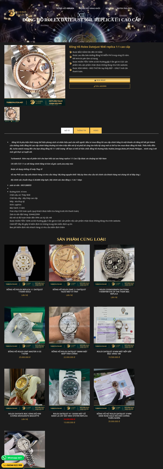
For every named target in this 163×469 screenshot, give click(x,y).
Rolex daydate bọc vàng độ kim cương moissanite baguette (101, 332)
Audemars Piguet (123, 5)
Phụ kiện (37, 14)
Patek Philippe (101, 5)
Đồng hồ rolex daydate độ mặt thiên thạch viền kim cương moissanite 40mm (62, 389)
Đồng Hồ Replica (42, 5)
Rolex (85, 5)
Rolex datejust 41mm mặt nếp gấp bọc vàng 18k (62, 331)
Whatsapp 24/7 (15, 457)
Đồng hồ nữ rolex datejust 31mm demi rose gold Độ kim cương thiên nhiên (22, 389)
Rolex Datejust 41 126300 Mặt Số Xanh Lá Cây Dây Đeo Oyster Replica (141, 332)
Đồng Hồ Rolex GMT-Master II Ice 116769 (141, 274)
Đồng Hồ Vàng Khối (66, 5)
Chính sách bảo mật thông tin (68, 446)
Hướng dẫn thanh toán (65, 449)
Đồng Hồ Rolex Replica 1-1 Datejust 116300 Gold (22, 274)
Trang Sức (142, 5)
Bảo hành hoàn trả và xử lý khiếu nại (102, 446)
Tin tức (52, 14)
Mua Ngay (85, 88)
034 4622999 (85, 94)
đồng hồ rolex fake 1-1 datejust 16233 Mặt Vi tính (61, 274)
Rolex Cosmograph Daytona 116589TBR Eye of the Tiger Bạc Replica (101, 275)
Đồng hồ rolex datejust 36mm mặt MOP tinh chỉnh (22, 331)
